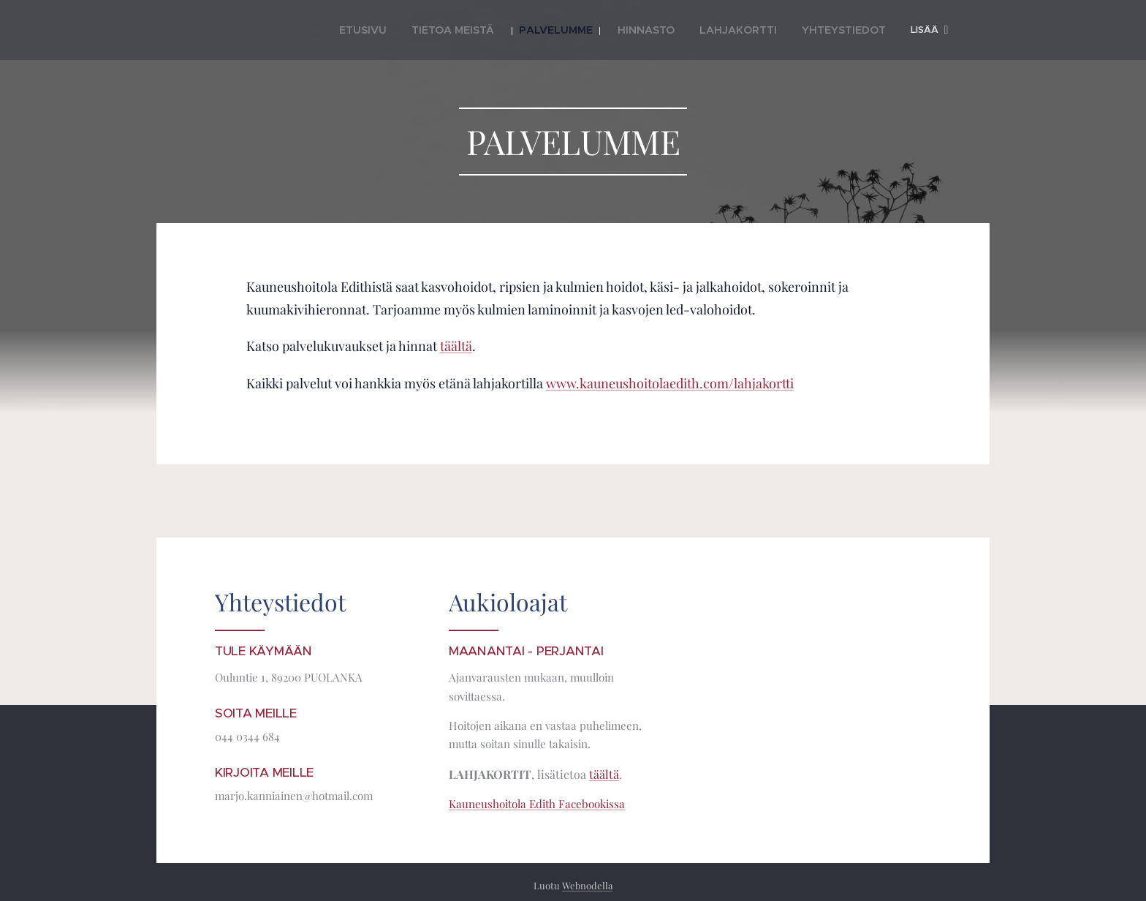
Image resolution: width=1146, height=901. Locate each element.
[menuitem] (381, 30)
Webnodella (587, 885)
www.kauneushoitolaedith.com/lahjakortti (670, 383)
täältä (456, 346)
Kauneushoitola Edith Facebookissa (537, 803)
